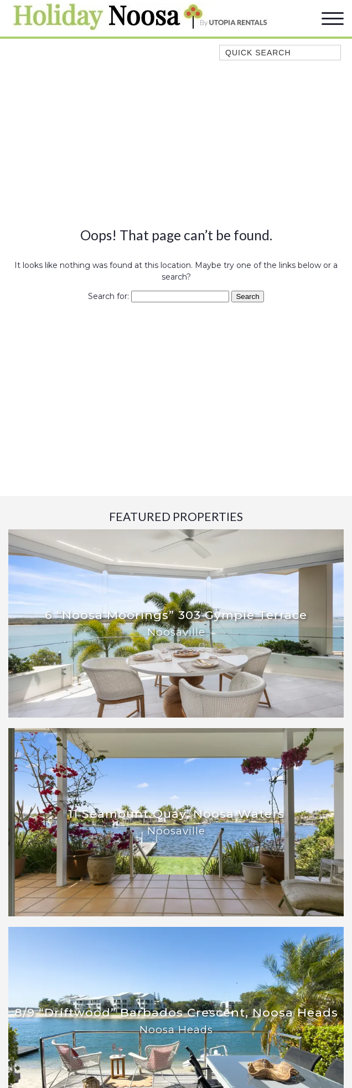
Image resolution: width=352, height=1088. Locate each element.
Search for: (108, 296)
